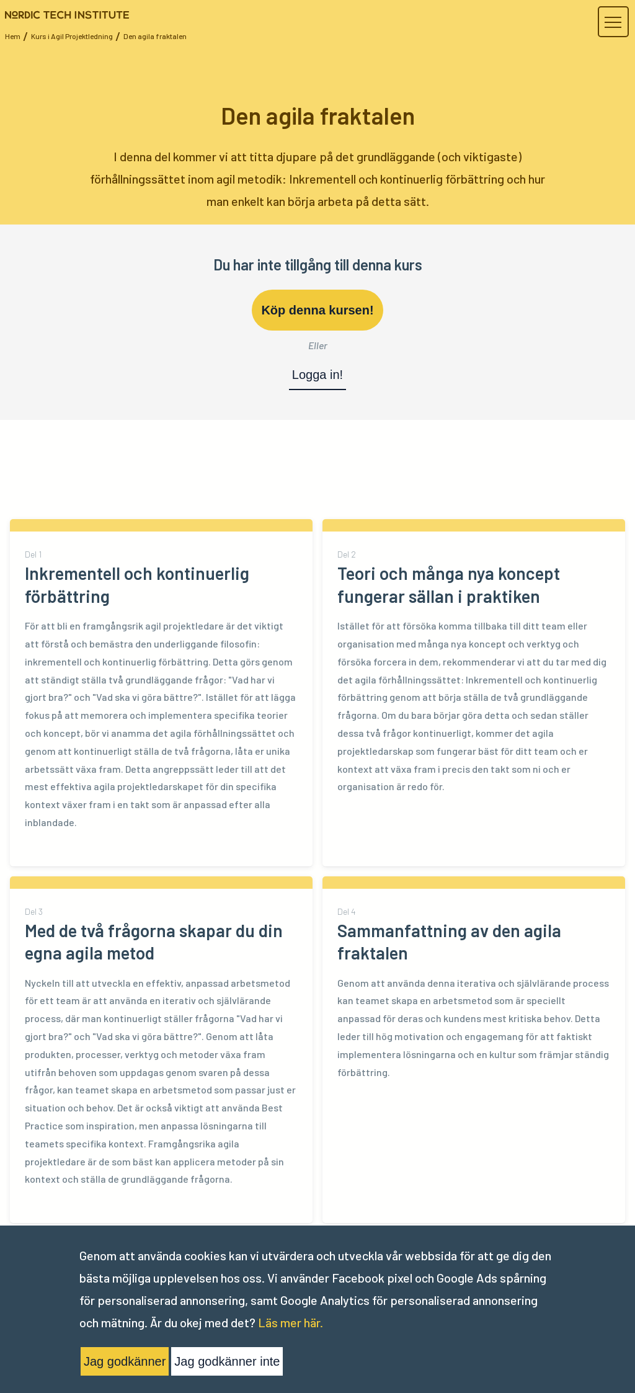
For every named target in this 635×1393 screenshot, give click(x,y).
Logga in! (317, 374)
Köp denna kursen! (317, 310)
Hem (12, 36)
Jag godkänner (125, 1361)
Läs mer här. (290, 1322)
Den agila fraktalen (155, 36)
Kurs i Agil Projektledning (72, 36)
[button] (613, 22)
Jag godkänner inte (227, 1361)
